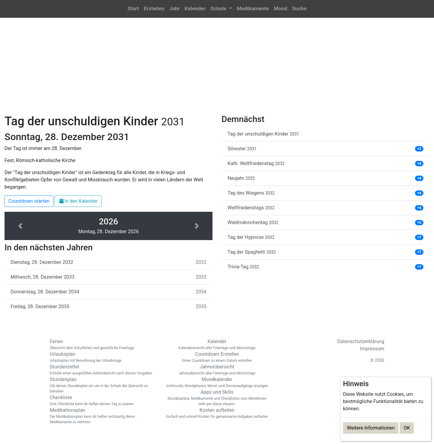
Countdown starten (28, 201)
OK (407, 428)
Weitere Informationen (371, 428)
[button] (221, 9)
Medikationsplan (102, 416)
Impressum (372, 349)
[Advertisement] (217, 69)
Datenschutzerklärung (360, 341)
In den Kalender (78, 201)
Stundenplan (102, 385)
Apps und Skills (217, 398)
